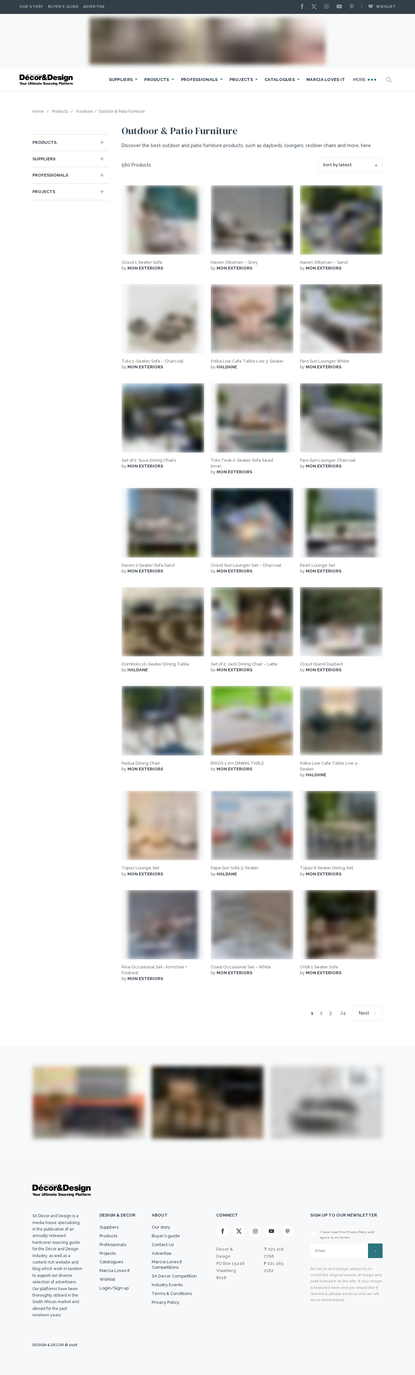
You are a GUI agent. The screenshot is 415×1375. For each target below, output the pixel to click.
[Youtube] (341, 7)
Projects (241, 79)
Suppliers (121, 79)
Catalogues (280, 79)
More (364, 79)
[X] (315, 7)
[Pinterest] (353, 7)
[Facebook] (304, 7)
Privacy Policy (165, 1302)
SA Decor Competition (174, 1276)
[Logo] (47, 80)
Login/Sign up (114, 1288)
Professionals (199, 79)
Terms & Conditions (172, 1293)
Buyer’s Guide (63, 7)
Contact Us (163, 1244)
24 (343, 1013)
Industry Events (167, 1284)
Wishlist (379, 6)
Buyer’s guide (166, 1235)
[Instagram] (328, 7)
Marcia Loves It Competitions (167, 1264)
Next (364, 1013)
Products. (45, 142)
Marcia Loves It (325, 79)
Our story (31, 7)
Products (156, 79)
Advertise (94, 7)
